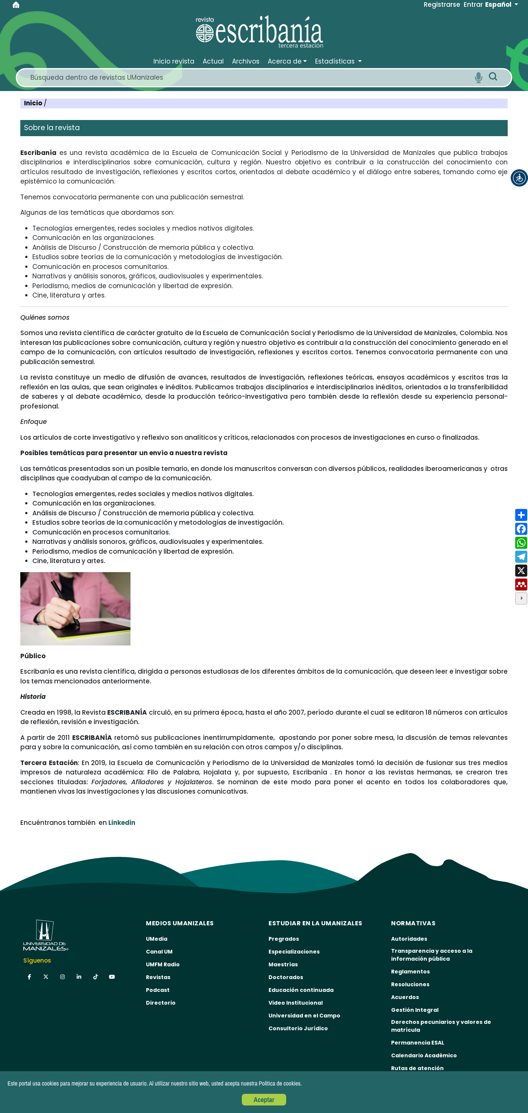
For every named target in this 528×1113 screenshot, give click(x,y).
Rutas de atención (417, 1068)
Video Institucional (296, 1003)
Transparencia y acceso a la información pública (431, 955)
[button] (519, 178)
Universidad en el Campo (304, 1015)
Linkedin (121, 822)
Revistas (158, 977)
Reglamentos (410, 971)
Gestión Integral (414, 1010)
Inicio (34, 103)
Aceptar (264, 1099)
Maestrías (283, 964)
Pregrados (284, 939)
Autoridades (409, 939)
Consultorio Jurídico (298, 1028)
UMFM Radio (163, 964)
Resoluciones (410, 984)
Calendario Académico (424, 1055)
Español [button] (499, 4)
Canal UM (159, 951)
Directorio (161, 1003)
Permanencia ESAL (417, 1042)
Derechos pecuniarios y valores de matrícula (441, 1026)
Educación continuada (301, 990)
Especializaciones (294, 951)
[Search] (249, 77)
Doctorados (286, 977)
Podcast (158, 990)
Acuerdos (405, 997)
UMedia (156, 939)
